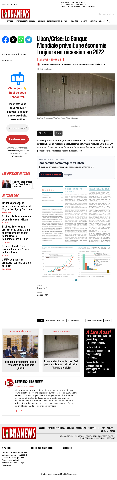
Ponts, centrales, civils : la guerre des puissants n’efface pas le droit (98, 339)
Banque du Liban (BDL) (55, 320)
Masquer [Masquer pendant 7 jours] (68, 174)
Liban (107, 320)
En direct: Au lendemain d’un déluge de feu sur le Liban (16, 218)
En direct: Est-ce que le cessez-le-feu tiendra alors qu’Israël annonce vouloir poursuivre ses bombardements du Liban (16, 232)
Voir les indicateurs (51, 174)
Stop (58, 133)
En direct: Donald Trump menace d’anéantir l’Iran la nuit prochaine (15, 249)
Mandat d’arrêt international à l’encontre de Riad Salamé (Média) (20, 365)
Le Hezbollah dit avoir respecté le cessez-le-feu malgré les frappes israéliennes (98, 352)
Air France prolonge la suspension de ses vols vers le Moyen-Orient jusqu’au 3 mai (17, 206)
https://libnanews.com (24, 387)
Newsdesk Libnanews (60, 64)
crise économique (94, 320)
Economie (6, 212)
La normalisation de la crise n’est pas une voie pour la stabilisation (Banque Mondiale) (61, 364)
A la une (6, 223)
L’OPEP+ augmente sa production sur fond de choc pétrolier (16, 262)
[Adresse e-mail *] (17, 128)
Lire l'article (45, 133)
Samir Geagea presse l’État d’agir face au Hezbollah (21, 184)
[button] (108, 21)
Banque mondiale (76, 320)
